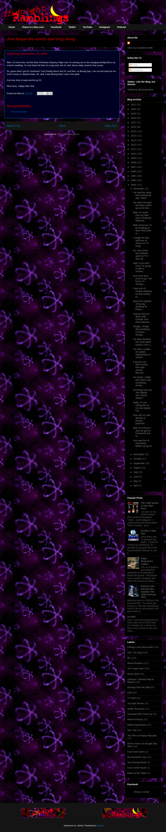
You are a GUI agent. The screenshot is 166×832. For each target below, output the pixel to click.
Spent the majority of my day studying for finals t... (142, 305)
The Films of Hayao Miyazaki (142, 735)
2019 (134, 113)
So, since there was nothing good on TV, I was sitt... (141, 254)
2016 (134, 127)
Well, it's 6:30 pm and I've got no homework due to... (141, 432)
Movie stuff (132, 674)
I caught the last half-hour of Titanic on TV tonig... (141, 241)
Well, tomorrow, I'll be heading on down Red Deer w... (142, 229)
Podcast (121, 27)
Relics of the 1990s (137, 773)
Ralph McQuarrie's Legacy (147, 561)
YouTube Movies (135, 703)
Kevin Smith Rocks (136, 767)
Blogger (99, 825)
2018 (134, 118)
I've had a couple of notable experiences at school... (141, 353)
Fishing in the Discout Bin (140, 647)
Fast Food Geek (135, 751)
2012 (134, 144)
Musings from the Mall (138, 687)
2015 (134, 131)
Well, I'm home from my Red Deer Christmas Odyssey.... (142, 216)
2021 (134, 104)
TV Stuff (131, 698)
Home (12, 27)
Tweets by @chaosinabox (140, 89)
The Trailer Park (135, 668)
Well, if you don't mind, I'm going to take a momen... (142, 267)
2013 (134, 140)
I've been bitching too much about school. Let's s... (142, 342)
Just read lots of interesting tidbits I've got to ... (142, 444)
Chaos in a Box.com (33, 27)
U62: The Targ (134, 652)
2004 (134, 180)
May (136, 481)
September (139, 463)
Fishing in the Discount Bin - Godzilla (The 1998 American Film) (148, 591)
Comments (136, 70)
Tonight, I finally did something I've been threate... (141, 330)
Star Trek (132, 730)
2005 (134, 176)
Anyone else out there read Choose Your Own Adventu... (142, 318)
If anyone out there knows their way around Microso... (140, 367)
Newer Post (13, 125)
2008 (134, 162)
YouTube (87, 27)
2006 (134, 171)
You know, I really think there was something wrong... (142, 381)
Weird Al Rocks (135, 719)
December (139, 188)
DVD (129, 692)
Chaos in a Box (141, 792)
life (128, 658)
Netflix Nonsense (136, 709)
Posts (133, 65)
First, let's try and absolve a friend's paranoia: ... (141, 419)
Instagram (104, 27)
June (136, 476)
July (136, 472)
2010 (134, 153)
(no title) (131, 616)
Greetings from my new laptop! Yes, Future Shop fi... (142, 394)
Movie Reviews (135, 663)
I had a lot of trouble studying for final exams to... (142, 292)
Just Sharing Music (137, 762)
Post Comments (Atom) (68, 134)
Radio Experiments (137, 725)
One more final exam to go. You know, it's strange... (142, 280)
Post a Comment (19, 111)
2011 (134, 149)
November (139, 454)
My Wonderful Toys (137, 757)
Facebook (56, 27)
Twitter (72, 27)
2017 (134, 122)
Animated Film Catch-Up (139, 714)
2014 (134, 135)
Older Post (111, 125)
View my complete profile (140, 47)
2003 (134, 185)
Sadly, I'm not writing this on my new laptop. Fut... (142, 406)
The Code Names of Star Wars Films (150, 506)
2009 (134, 158)
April (136, 485)
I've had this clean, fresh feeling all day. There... (142, 195)
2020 (134, 109)
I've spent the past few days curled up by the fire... (142, 205)
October (138, 458)
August (137, 467)
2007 (134, 167)
